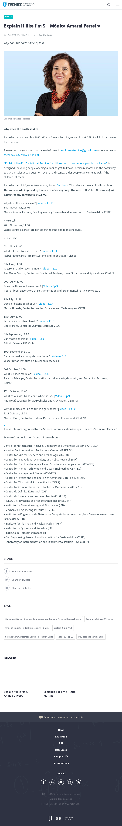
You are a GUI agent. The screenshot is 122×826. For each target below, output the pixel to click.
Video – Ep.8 (41, 374)
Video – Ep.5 (47, 321)
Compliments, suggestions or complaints (61, 717)
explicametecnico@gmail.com (79, 150)
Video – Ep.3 (50, 286)
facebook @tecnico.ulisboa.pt (21, 155)
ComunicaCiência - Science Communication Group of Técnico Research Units (43, 619)
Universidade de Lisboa (61, 798)
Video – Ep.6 (37, 339)
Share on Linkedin (17, 588)
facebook (62, 185)
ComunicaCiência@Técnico (99, 619)
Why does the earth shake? (91, 636)
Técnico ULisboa (18, 4)
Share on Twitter (17, 580)
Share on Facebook (18, 571)
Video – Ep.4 (46, 303)
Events (8, 16)
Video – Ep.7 (59, 356)
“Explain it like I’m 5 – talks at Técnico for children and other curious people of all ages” (56, 163)
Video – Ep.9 (62, 396)
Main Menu (117, 5)
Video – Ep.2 (50, 268)
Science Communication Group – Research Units (29, 636)
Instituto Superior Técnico (68, 793)
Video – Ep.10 (67, 409)
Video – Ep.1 (50, 251)
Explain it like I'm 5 (63, 627)
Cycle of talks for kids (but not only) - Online (27, 627)
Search (109, 5)
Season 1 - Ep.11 (65, 636)
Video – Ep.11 (46, 203)
